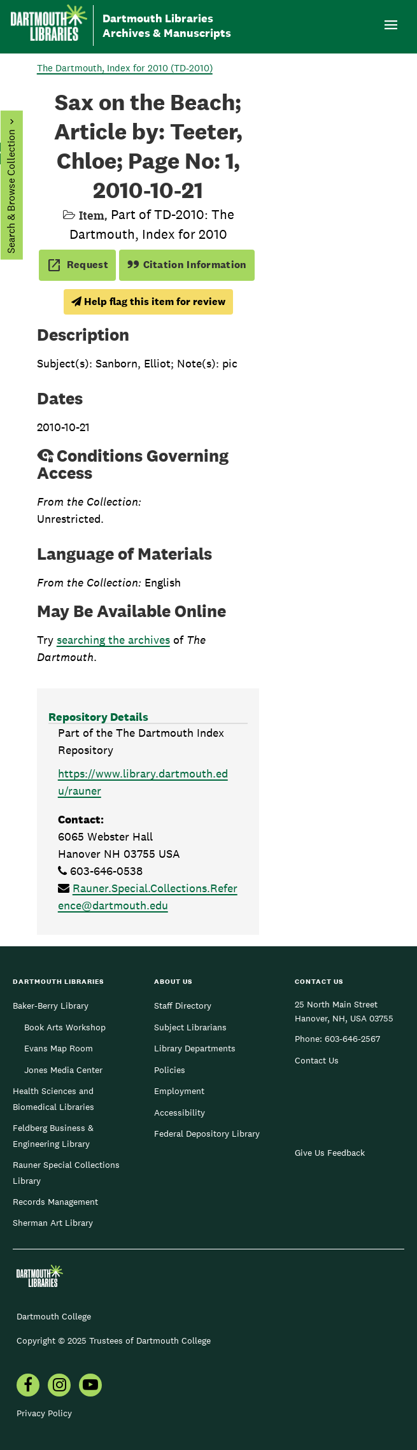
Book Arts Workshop (65, 1027)
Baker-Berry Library (50, 1005)
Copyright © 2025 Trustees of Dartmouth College (114, 1340)
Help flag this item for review (148, 301)
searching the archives (113, 639)
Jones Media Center (63, 1070)
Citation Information (187, 264)
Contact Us (317, 1060)
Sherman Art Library (53, 1222)
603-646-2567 (352, 1038)
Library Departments (195, 1048)
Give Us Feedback (330, 1152)
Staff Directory (182, 1005)
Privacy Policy (44, 1413)
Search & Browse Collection (10, 191)
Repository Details (98, 716)
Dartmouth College (54, 1316)
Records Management (55, 1201)
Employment (179, 1091)
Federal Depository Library (207, 1133)
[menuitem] (28, 1386)
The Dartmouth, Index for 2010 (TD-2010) (125, 68)
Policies (169, 1070)
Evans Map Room (58, 1048)
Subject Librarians (190, 1027)
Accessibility (179, 1112)
